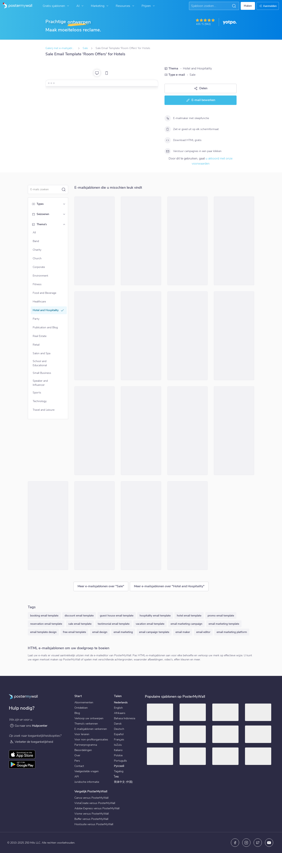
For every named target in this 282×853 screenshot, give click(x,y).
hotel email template (189, 615)
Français (119, 739)
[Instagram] (246, 842)
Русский (119, 766)
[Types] (64, 204)
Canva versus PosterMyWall (91, 798)
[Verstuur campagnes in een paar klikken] (167, 151)
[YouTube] (269, 842)
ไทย (116, 776)
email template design (43, 632)
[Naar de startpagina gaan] (16, 6)
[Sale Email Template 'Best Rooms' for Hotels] (234, 241)
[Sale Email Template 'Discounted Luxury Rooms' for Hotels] (141, 241)
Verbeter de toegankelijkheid (31, 742)
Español (119, 734)
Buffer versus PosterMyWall (91, 819)
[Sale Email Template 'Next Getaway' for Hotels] (94, 241)
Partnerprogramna (85, 745)
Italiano (118, 750)
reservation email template (46, 624)
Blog (77, 713)
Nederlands (121, 702)
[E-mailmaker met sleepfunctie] (167, 118)
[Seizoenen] (64, 214)
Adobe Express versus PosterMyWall (96, 808)
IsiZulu (118, 745)
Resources (125, 6)
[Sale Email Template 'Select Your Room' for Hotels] (234, 335)
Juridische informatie (86, 782)
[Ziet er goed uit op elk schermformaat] (167, 129)
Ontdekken (81, 708)
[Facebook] (235, 842)
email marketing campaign (186, 624)
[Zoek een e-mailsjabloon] (45, 189)
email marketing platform (232, 632)
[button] (234, 6)
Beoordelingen (83, 750)
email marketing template (224, 624)
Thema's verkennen (86, 724)
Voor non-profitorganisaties (91, 739)
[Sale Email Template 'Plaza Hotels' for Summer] (94, 525)
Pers (77, 761)
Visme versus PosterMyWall (91, 814)
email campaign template (154, 632)
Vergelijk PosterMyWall (90, 791)
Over (77, 755)
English (118, 708)
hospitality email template (155, 615)
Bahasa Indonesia (124, 718)
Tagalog (118, 771)
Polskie (118, 755)
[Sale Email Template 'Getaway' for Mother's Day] (187, 241)
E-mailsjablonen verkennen (90, 729)
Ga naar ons (28, 726)
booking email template (44, 615)
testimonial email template (113, 624)
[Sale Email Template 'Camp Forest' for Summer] (141, 335)
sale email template (79, 624)
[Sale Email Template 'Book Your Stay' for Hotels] (141, 430)
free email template (74, 632)
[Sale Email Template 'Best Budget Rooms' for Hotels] (141, 525)
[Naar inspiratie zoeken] (211, 6)
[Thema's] (64, 224)
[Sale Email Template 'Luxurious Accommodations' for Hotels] (187, 525)
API (76, 776)
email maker (182, 632)
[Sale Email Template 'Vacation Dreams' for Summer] (94, 335)
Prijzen (149, 6)
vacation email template (150, 624)
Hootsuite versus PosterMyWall (93, 824)
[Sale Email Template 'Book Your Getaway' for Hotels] (48, 525)
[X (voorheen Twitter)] (258, 842)
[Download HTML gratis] (167, 140)
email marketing (123, 632)
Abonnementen (83, 702)
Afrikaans (119, 713)
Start (78, 696)
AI (80, 6)
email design (99, 632)
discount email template (79, 615)
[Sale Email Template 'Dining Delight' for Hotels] (187, 335)
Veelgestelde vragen (86, 771)
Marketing (100, 6)
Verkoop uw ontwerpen (88, 718)
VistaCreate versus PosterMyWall (94, 803)
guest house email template (116, 615)
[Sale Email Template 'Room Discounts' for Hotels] (234, 430)
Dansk (118, 724)
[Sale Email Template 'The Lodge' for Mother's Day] (187, 430)
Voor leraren (81, 734)
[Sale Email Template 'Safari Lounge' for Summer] (94, 430)
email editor (203, 632)
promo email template (221, 615)
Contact (79, 766)
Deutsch (119, 729)
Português (120, 761)
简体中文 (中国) (123, 782)
